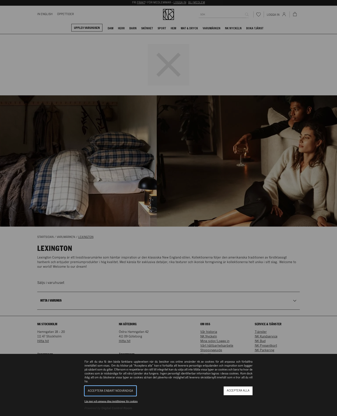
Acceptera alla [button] (238, 391)
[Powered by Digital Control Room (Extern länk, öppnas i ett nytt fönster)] (108, 408)
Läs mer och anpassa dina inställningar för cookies (111, 401)
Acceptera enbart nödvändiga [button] (110, 391)
